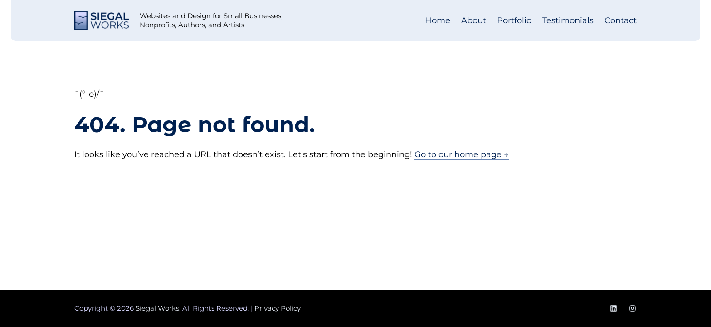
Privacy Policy (277, 308)
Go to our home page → (461, 154)
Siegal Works (157, 308)
